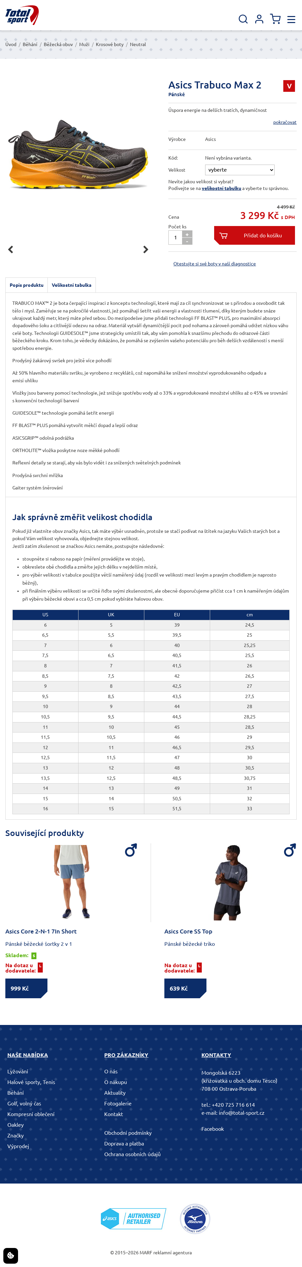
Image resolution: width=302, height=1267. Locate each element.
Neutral (138, 44)
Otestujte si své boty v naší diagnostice (214, 263)
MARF (146, 1252)
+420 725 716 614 (233, 1105)
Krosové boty (110, 44)
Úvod (10, 44)
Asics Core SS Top (188, 931)
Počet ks (177, 226)
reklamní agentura (172, 1252)
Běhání (30, 44)
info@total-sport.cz (242, 1113)
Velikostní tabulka (72, 285)
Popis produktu (26, 285)
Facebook (212, 1129)
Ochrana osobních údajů (132, 1154)
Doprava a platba (124, 1143)
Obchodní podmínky (128, 1133)
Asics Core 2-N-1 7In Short (41, 931)
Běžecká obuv (58, 44)
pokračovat (285, 122)
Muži (84, 44)
